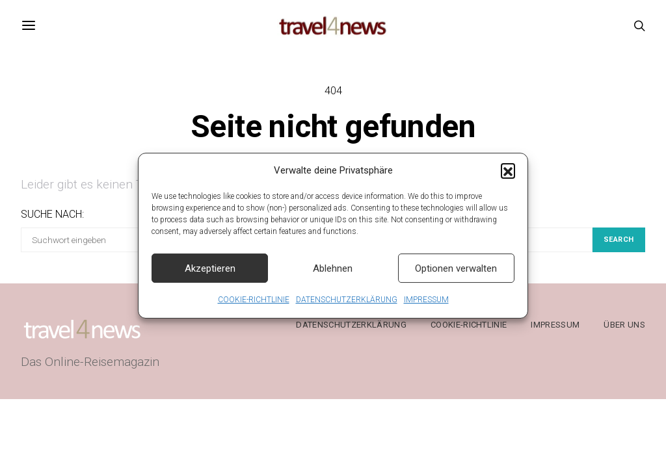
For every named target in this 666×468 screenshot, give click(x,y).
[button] (507, 176)
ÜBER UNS (624, 325)
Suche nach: (52, 214)
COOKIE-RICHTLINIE (253, 306)
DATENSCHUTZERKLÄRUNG (346, 306)
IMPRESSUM (426, 306)
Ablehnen (333, 274)
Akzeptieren (210, 274)
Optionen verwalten (456, 274)
